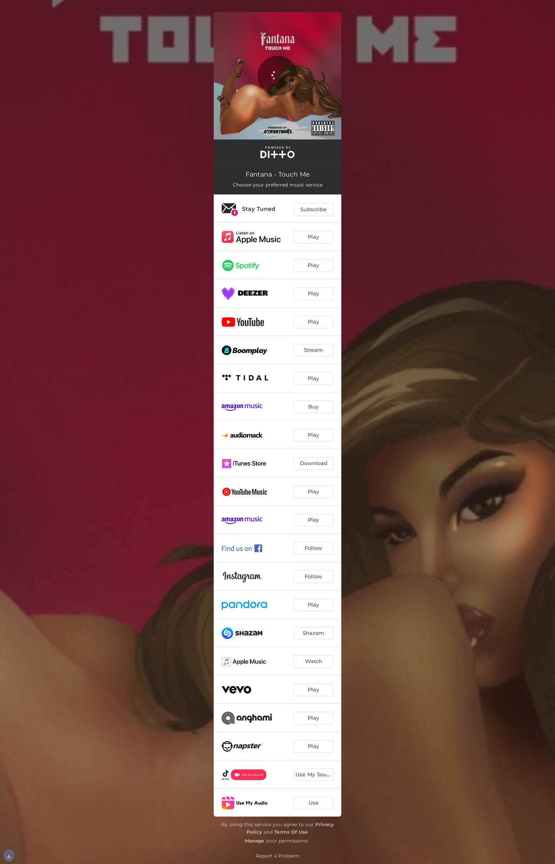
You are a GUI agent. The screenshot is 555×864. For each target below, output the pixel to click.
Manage (254, 841)
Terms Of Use (291, 832)
